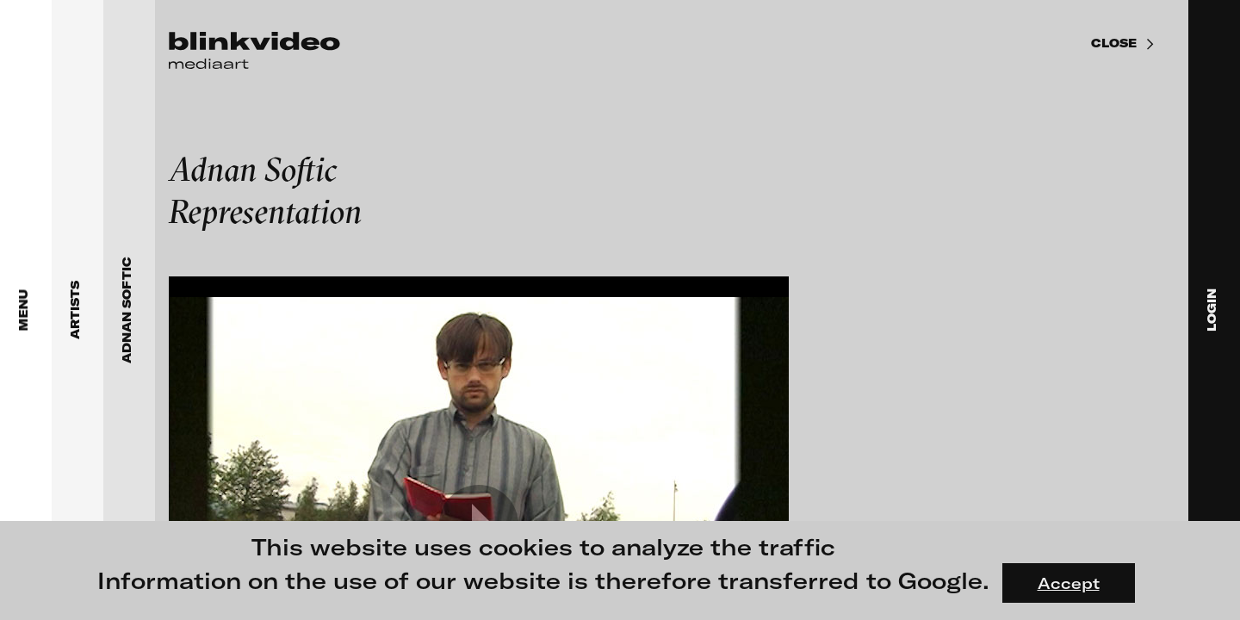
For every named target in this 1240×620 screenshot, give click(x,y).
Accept (1069, 583)
